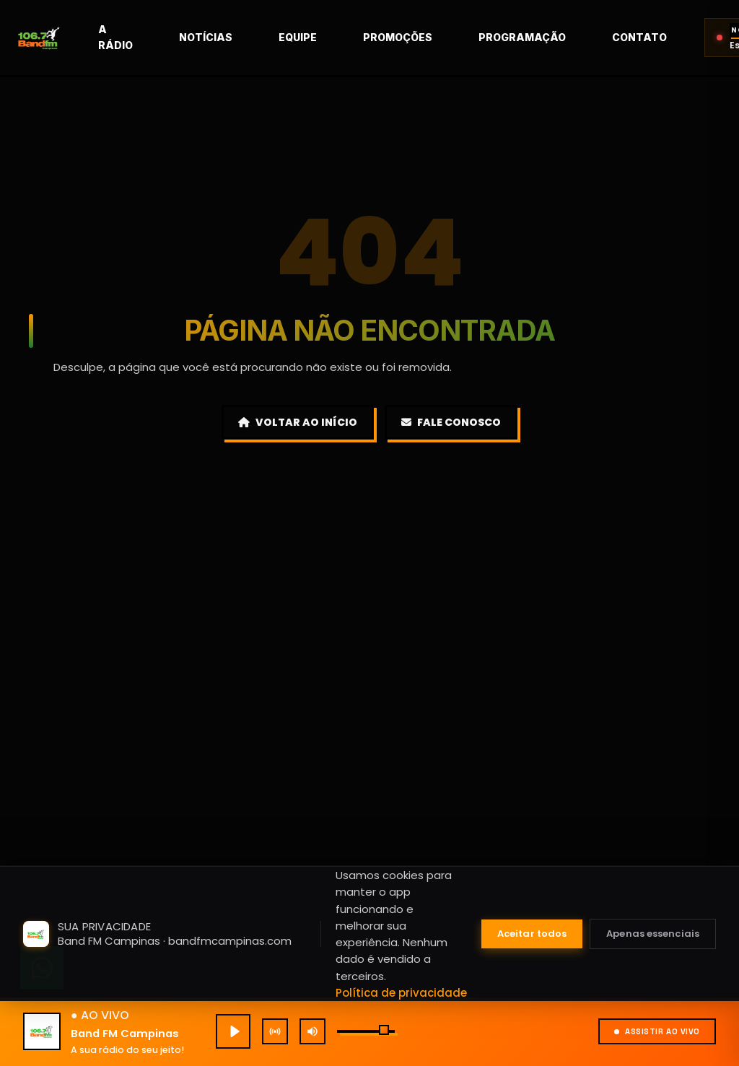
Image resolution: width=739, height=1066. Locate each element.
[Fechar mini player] (707, 809)
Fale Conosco (451, 422)
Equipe (334, 37)
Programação (558, 37)
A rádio (151, 37)
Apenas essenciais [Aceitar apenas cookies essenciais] (652, 933)
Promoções (433, 37)
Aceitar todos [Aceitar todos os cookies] (532, 933)
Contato (675, 37)
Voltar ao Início (297, 422)
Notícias (241, 37)
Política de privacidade (401, 992)
